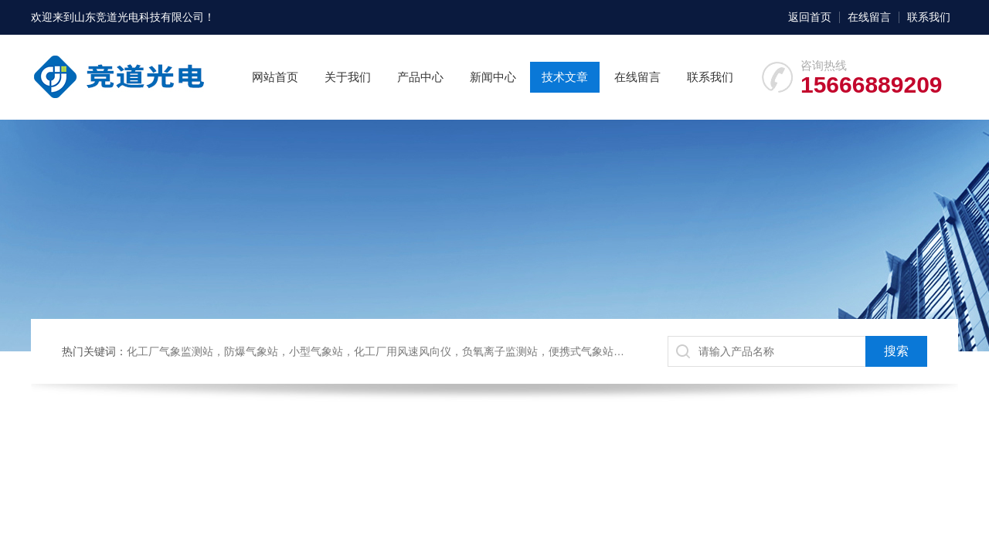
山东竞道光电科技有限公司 (139, 17)
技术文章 (565, 76)
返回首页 (809, 17)
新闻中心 (493, 76)
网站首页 (275, 76)
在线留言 (869, 17)
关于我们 (348, 76)
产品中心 (420, 76)
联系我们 (928, 17)
